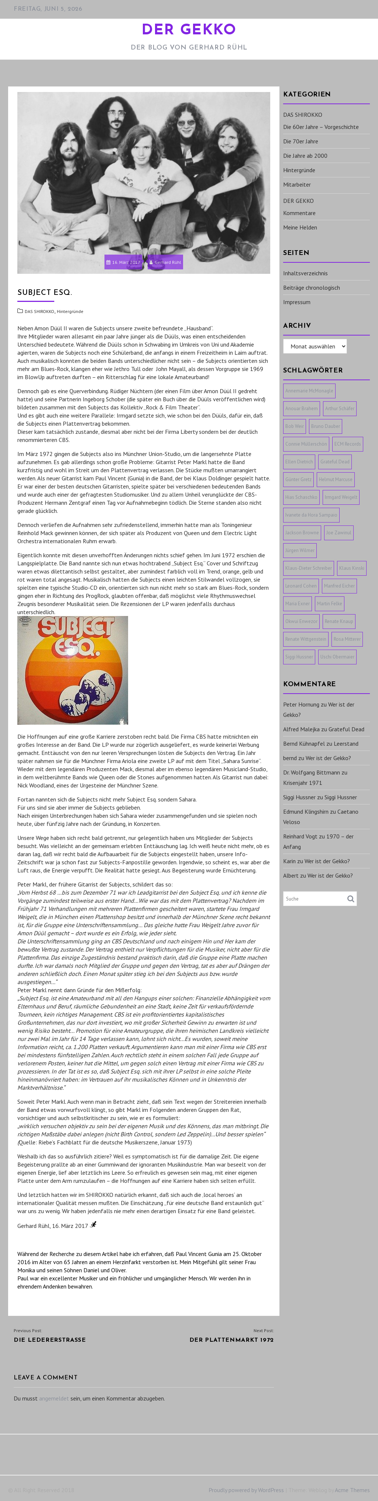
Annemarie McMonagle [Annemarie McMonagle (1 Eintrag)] (309, 391)
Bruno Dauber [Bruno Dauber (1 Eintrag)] (325, 426)
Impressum (296, 302)
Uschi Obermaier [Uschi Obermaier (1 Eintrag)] (337, 657)
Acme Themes (352, 1490)
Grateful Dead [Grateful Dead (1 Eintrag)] (335, 462)
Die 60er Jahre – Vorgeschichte (321, 126)
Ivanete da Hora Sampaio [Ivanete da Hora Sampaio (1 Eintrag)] (311, 515)
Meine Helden (300, 227)
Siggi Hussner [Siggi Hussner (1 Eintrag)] (299, 657)
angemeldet (54, 1398)
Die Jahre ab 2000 (305, 155)
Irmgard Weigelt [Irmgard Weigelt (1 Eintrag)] (341, 497)
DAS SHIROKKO (39, 311)
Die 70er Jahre (300, 141)
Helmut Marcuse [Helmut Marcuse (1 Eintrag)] (336, 479)
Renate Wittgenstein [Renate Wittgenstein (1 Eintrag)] (305, 639)
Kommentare (299, 213)
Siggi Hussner (299, 797)
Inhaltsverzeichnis (305, 273)
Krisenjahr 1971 (302, 782)
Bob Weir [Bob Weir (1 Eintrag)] (294, 426)
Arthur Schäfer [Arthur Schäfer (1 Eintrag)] (339, 408)
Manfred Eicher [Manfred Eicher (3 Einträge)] (339, 586)
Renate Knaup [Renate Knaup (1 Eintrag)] (339, 621)
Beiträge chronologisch (311, 287)
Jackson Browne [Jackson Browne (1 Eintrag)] (302, 533)
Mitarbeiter (297, 184)
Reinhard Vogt (300, 836)
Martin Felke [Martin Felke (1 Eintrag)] (329, 603)
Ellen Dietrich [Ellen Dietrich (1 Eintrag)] (299, 462)
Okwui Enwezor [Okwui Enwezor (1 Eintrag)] (301, 621)
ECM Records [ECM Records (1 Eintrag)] (347, 444)
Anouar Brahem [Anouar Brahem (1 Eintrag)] (301, 408)
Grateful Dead (346, 729)
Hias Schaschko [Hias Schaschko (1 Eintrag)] (301, 497)
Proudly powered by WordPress (246, 1490)
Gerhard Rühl (165, 262)
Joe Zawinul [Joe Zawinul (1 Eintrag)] (338, 533)
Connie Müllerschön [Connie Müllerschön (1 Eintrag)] (306, 444)
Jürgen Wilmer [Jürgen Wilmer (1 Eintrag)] (300, 550)
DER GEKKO (188, 30)
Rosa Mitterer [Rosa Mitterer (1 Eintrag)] (347, 639)
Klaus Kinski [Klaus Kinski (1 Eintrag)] (351, 568)
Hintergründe (70, 311)
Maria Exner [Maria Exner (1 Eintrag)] (297, 603)
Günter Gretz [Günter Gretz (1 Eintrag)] (298, 479)
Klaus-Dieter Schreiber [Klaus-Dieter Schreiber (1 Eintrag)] (308, 568)
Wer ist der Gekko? (328, 758)
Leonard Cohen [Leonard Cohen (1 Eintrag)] (301, 586)
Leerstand (346, 743)
